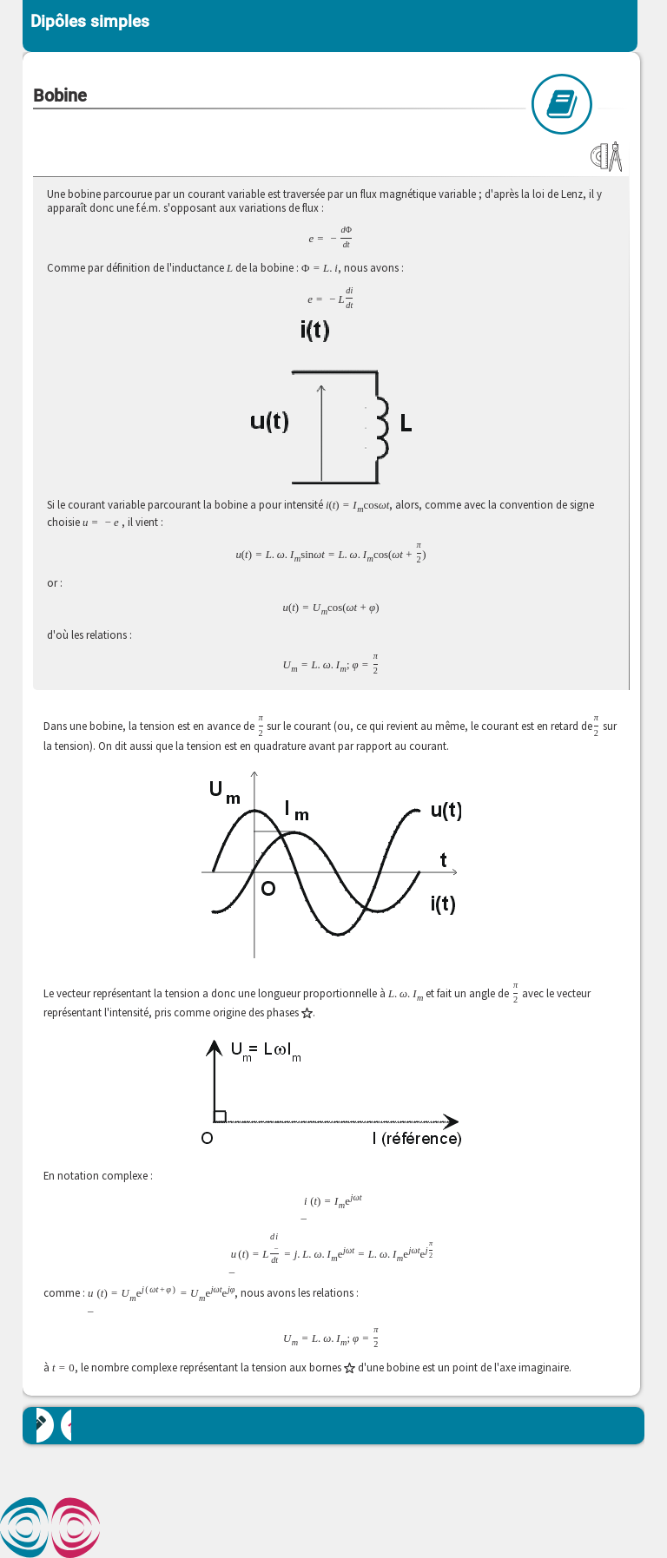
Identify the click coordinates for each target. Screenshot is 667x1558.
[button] (331, 866)
